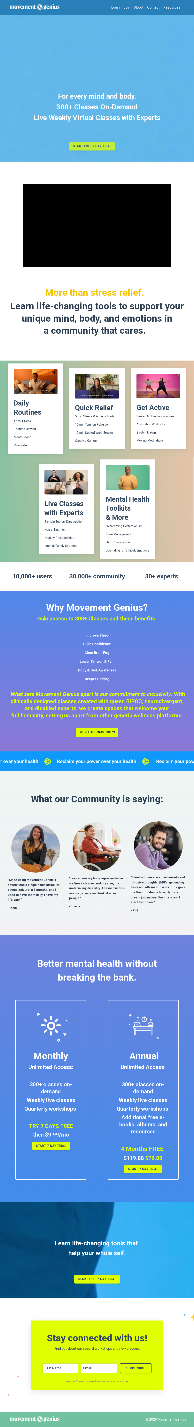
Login (115, 7)
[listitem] (97, 892)
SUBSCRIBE (135, 1368)
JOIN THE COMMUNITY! (97, 732)
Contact (153, 7)
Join (127, 7)
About (138, 7)
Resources (171, 7)
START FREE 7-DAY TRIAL (97, 1279)
